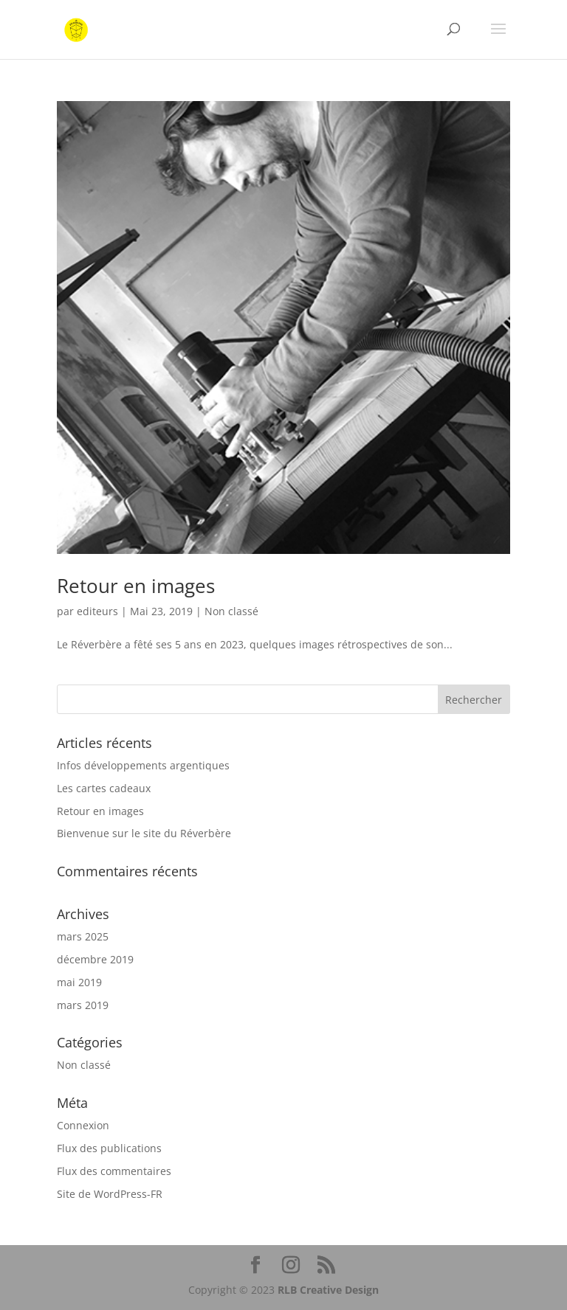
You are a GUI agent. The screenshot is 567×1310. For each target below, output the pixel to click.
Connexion (83, 1125)
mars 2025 (83, 936)
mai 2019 (79, 982)
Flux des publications (109, 1148)
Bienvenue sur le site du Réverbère (144, 833)
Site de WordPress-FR (109, 1194)
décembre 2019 (95, 959)
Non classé (231, 611)
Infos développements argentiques (143, 765)
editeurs (97, 611)
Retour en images (136, 585)
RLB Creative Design (328, 1290)
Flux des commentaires (114, 1171)
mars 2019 (83, 1005)
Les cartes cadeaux (104, 788)
